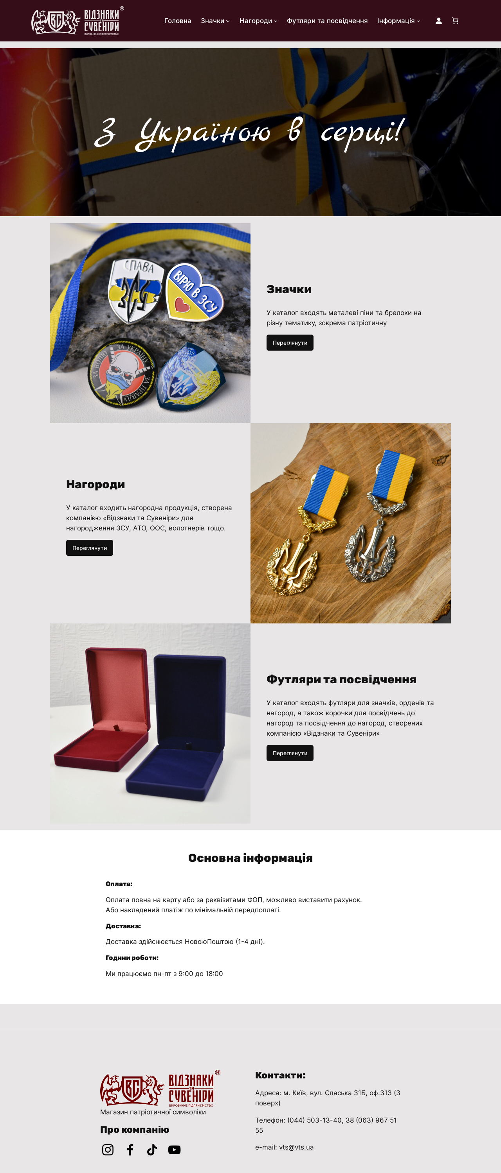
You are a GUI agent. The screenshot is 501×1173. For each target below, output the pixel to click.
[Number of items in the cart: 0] (455, 21)
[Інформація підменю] (418, 21)
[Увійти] (439, 21)
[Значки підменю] (228, 21)
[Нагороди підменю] (276, 21)
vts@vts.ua (296, 1147)
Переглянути (290, 342)
